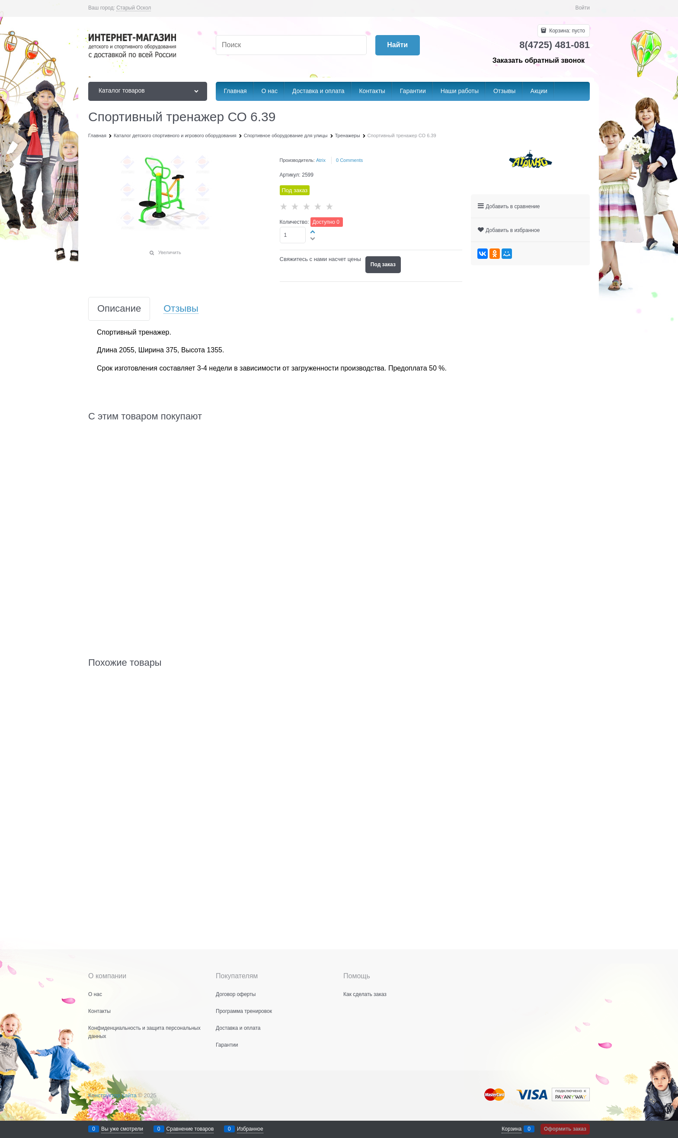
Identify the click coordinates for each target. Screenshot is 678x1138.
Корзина (511, 1128)
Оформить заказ (565, 1129)
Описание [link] (119, 309)
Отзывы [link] (180, 309)
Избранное (250, 1128)
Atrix (321, 160)
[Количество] (293, 235)
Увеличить (169, 252)
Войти (582, 8)
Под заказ (383, 264)
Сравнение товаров (190, 1128)
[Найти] (397, 45)
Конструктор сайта (112, 1095)
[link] (133, 8)
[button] (313, 231)
